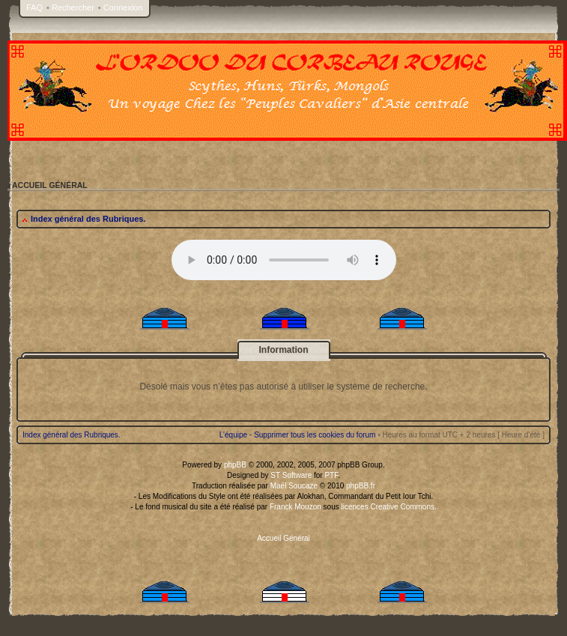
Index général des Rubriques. (88, 218)
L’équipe (233, 435)
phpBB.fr (360, 486)
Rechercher (73, 7)
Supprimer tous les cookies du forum (314, 435)
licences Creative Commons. (389, 507)
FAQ (34, 7)
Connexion (123, 7)
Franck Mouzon (295, 507)
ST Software (291, 475)
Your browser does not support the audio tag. (284, 260)
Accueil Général (283, 538)
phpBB (235, 465)
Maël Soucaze (294, 486)
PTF (331, 475)
